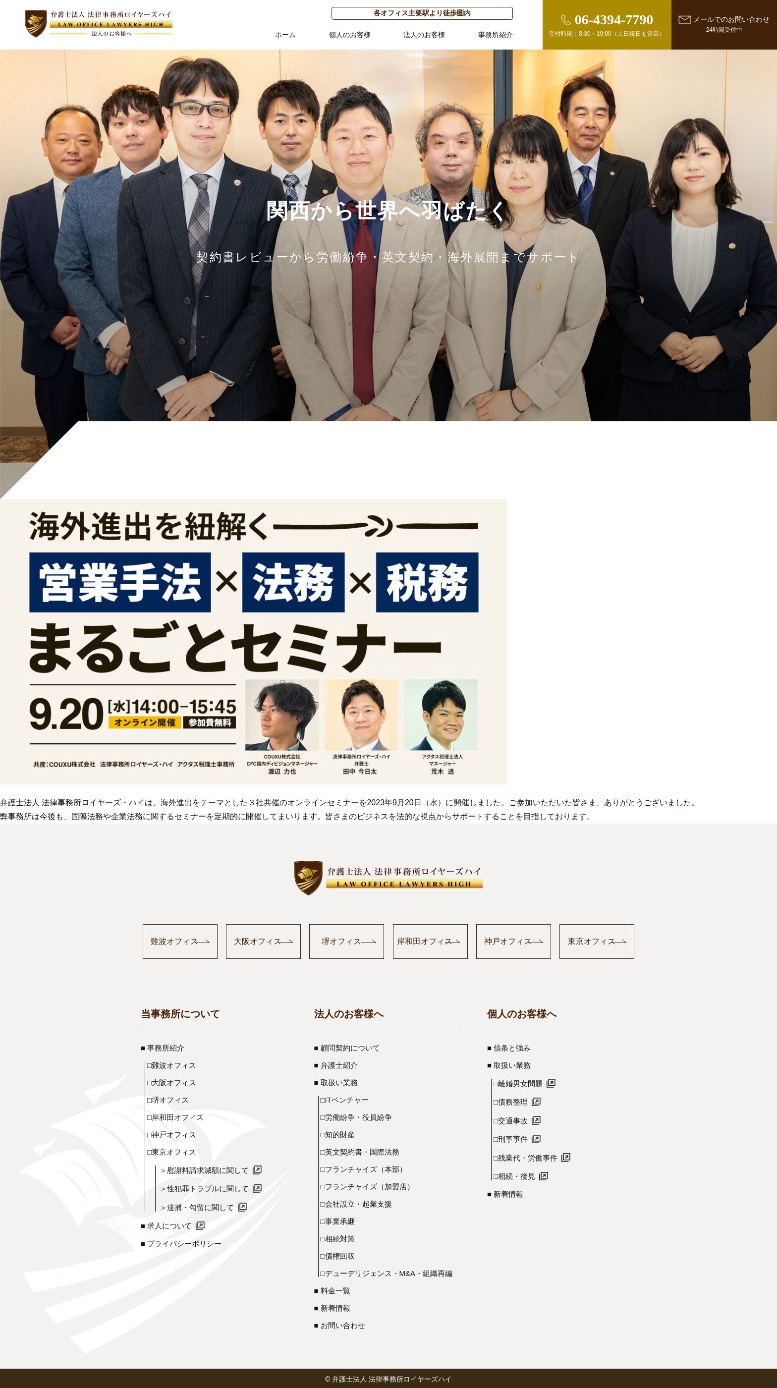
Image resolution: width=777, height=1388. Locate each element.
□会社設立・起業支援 (356, 1203)
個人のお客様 (350, 35)
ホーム (285, 35)
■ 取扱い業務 (336, 1082)
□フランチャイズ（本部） (364, 1168)
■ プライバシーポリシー (181, 1243)
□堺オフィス (168, 1099)
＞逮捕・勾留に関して (203, 1206)
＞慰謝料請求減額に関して (211, 1169)
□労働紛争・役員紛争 (356, 1116)
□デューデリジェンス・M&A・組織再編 (387, 1273)
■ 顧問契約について (347, 1047)
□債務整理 (517, 1101)
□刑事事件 (517, 1138)
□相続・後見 (521, 1175)
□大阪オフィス (171, 1082)
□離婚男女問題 (524, 1082)
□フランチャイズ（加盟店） (367, 1186)
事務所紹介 (495, 35)
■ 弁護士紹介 (336, 1064)
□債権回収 (338, 1255)
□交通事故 (517, 1119)
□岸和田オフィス (175, 1116)
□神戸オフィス (171, 1134)
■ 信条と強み (509, 1047)
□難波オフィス (171, 1064)
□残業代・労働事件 (532, 1157)
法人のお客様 (424, 35)
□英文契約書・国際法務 (360, 1151)
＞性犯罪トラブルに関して (211, 1188)
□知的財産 (338, 1134)
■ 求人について (173, 1225)
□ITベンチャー (345, 1099)
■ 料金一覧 (332, 1290)
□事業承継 (338, 1220)
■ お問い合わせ (339, 1325)
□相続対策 (338, 1238)
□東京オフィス (171, 1151)
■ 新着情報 (332, 1307)
